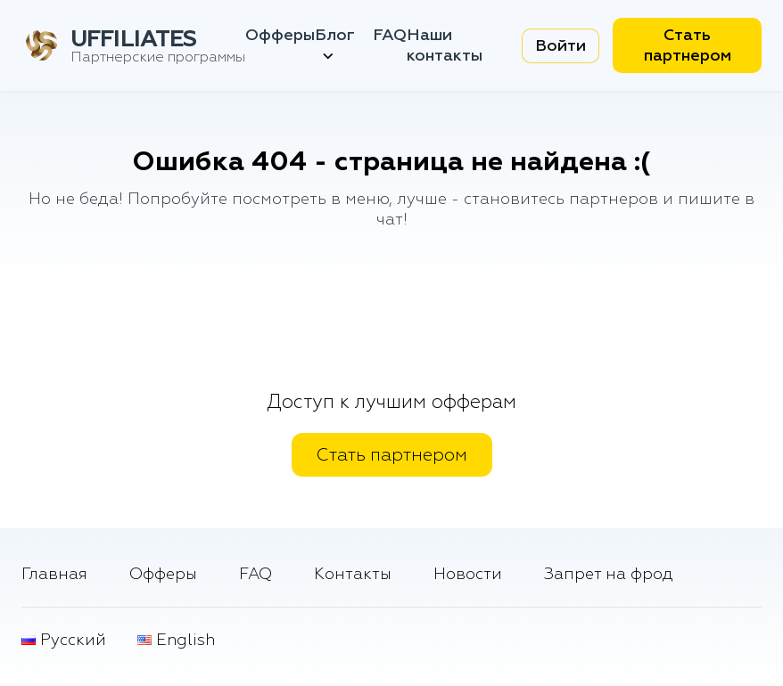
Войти (560, 46)
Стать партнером (687, 45)
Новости (467, 574)
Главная (54, 574)
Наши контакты (444, 45)
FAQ (390, 35)
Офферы (280, 35)
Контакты (353, 574)
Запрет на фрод (608, 574)
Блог (335, 45)
